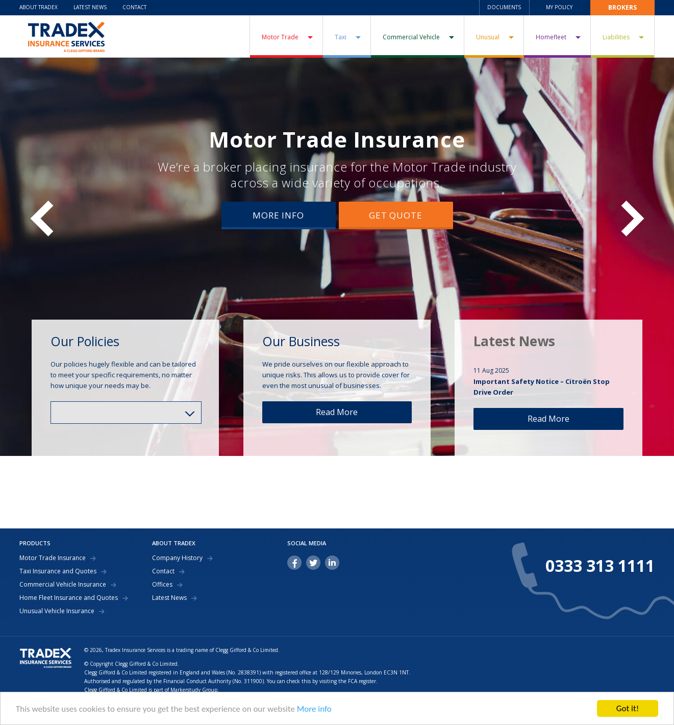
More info (314, 709)
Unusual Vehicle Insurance (56, 611)
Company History (177, 558)
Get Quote (395, 215)
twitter (313, 562)
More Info (278, 215)
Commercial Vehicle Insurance (62, 585)
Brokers (622, 7)
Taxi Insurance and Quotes (57, 571)
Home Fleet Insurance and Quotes (68, 598)
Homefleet (551, 37)
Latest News (90, 7)
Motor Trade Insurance (337, 139)
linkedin (332, 562)
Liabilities (616, 37)
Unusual (488, 37)
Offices (162, 585)
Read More (337, 412)
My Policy (559, 7)
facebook (294, 562)
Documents (504, 7)
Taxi (340, 37)
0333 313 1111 (600, 565)
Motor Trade (280, 37)
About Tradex (38, 7)
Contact (134, 7)
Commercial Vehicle (411, 37)
